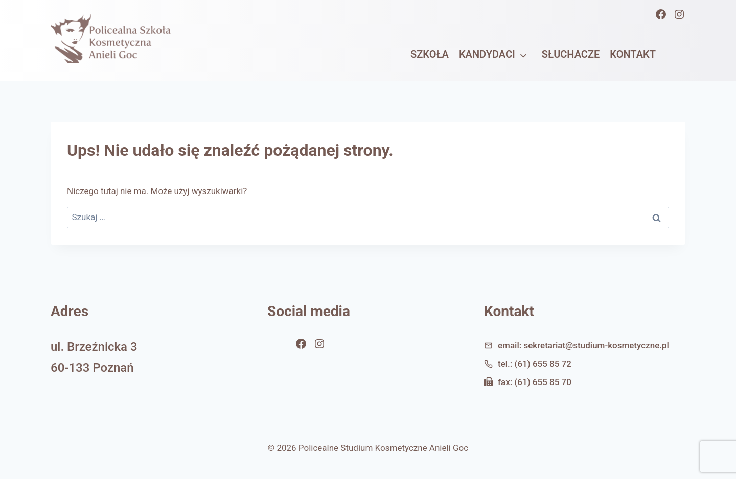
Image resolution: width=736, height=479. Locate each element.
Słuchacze (571, 54)
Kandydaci (487, 54)
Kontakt (633, 54)
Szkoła (429, 54)
